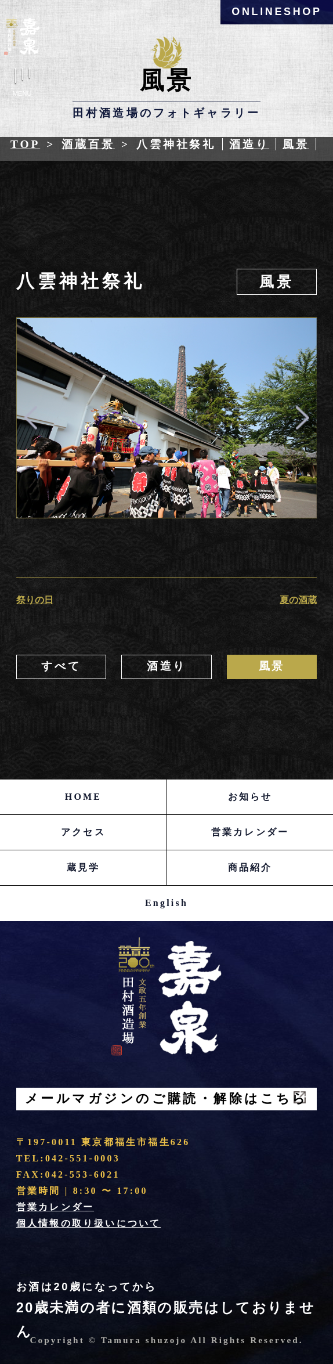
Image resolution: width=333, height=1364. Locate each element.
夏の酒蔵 (298, 600)
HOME (83, 797)
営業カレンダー (250, 832)
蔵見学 (83, 867)
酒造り (249, 144)
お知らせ (250, 797)
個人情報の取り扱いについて (88, 1223)
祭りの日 (34, 600)
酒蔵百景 (88, 144)
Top (25, 144)
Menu (22, 84)
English (166, 903)
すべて (61, 666)
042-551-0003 (82, 1158)
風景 (296, 144)
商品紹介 (250, 867)
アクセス (83, 832)
